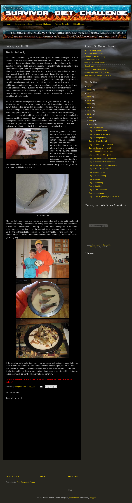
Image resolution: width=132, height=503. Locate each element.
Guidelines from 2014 (92, 60)
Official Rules (78, 24)
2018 (89, 90)
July (91, 117)
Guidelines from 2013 (92, 66)
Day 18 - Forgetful (96, 127)
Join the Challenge (43, 24)
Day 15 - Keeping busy (98, 138)
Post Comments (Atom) (26, 482)
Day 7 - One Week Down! (99, 169)
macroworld (74, 498)
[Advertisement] (42, 467)
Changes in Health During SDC (96, 56)
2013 (89, 104)
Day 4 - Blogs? (95, 179)
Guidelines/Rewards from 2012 (96, 72)
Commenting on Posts (23, 24)
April (91, 124)
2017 (89, 93)
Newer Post (12, 476)
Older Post (73, 476)
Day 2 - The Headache (98, 190)
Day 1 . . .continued (96, 193)
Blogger (92, 498)
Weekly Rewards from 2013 (95, 69)
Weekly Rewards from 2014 (95, 63)
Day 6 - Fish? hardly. (97, 172)
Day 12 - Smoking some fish (100, 148)
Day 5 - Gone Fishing (97, 176)
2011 (89, 111)
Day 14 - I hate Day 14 (98, 141)
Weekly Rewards (62, 24)
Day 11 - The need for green (100, 155)
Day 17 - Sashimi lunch (98, 131)
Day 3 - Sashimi (95, 186)
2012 (89, 107)
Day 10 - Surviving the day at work (102, 158)
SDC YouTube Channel (93, 53)
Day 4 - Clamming (96, 183)
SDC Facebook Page (92, 50)
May (91, 121)
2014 (89, 100)
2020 (89, 86)
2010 (89, 114)
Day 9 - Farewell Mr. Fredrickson (102, 162)
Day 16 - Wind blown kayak (100, 134)
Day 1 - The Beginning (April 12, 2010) (104, 197)
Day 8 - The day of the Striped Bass (103, 165)
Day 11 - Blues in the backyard (101, 151)
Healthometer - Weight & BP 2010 (97, 75)
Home (8, 24)
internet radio (96, 245)
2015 (89, 97)
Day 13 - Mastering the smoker (101, 145)
